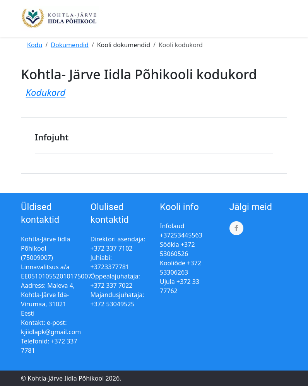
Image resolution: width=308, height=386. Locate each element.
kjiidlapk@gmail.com (51, 332)
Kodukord (45, 92)
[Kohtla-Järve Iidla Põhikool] (60, 18)
